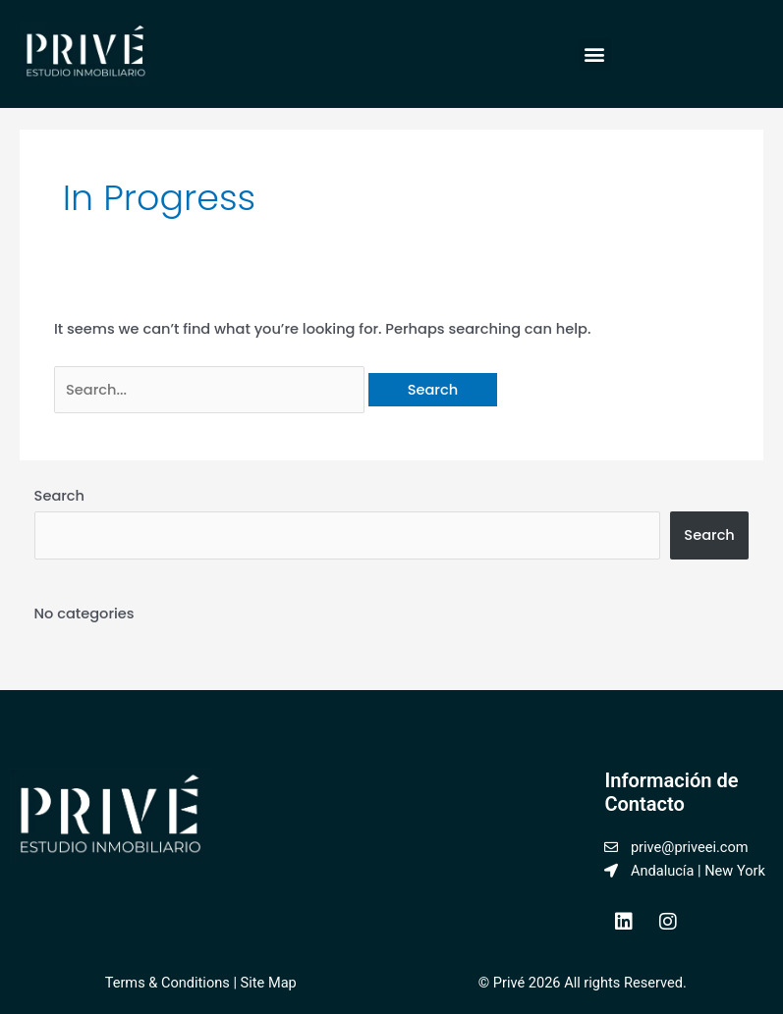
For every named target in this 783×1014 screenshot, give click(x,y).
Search (59, 496)
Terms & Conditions (167, 982)
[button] (595, 54)
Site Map (267, 982)
